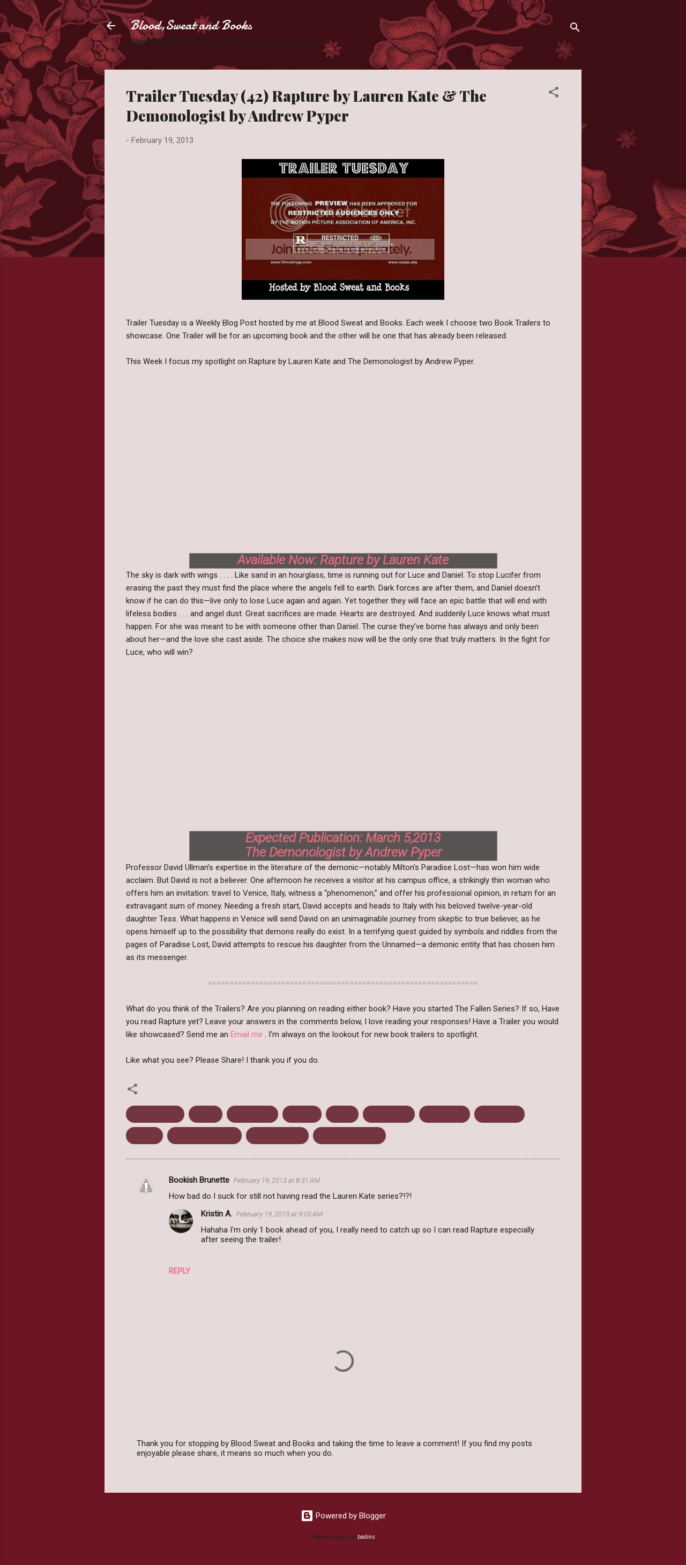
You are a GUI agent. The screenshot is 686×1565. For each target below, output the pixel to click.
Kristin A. (216, 1214)
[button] (553, 94)
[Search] (575, 29)
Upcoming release (349, 1135)
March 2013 (444, 1114)
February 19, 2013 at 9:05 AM (279, 1214)
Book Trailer (252, 1114)
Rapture (144, 1135)
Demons (302, 1114)
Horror (342, 1114)
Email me (247, 1034)
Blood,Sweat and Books (191, 25)
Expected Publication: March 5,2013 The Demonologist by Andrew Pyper (343, 845)
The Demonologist (204, 1135)
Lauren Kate (389, 1114)
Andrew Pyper (155, 1114)
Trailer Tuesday (277, 1135)
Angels (205, 1114)
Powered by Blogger (343, 1516)
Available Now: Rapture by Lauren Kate (343, 560)
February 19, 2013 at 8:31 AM (277, 1180)
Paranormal (499, 1114)
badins (366, 1536)
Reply (179, 1271)
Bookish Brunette (199, 1180)
